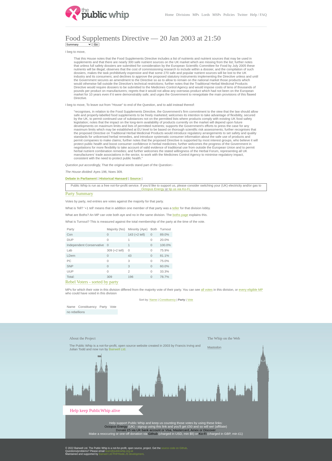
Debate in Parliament (81, 178)
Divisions (183, 15)
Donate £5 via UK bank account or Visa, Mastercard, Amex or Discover (166, 430)
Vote (190, 299)
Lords (206, 15)
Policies (229, 15)
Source (135, 178)
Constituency (167, 299)
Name (153, 299)
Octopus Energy (152, 189)
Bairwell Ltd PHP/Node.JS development (121, 454)
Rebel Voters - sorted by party (92, 281)
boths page (180, 215)
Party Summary (79, 193)
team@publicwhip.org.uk (119, 451)
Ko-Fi (202, 433)
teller (175, 208)
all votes (207, 289)
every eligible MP (251, 289)
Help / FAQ (258, 15)
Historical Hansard (113, 178)
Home (169, 15)
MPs (195, 15)
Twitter (242, 15)
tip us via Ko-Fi (179, 189)
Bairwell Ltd (117, 349)
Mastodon (214, 347)
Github (153, 433)
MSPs (216, 15)
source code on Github (174, 448)
